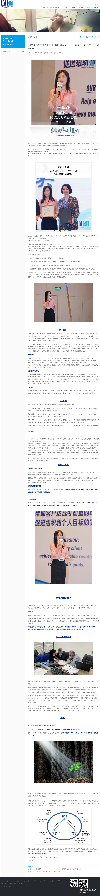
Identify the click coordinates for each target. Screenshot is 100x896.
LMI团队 (73, 7)
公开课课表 (81, 7)
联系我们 (96, 7)
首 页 (39, 7)
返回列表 (30, 866)
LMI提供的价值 (54, 7)
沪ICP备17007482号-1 (7, 886)
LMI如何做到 (65, 7)
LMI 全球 (96, 4)
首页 (83, 37)
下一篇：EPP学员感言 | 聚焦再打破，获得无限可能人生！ (44, 871)
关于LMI (45, 7)
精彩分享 (89, 7)
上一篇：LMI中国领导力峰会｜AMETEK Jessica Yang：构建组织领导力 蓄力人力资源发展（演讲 (55, 869)
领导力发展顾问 (43, 881)
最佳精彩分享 (6, 51)
